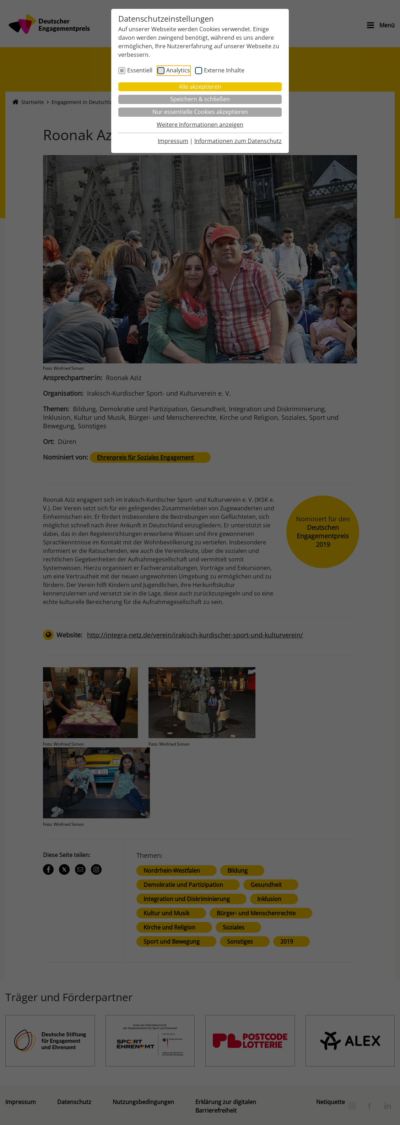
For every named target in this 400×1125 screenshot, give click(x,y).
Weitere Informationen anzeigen (200, 124)
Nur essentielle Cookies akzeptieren (200, 112)
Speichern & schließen (200, 99)
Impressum (173, 141)
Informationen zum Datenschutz (238, 141)
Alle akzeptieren (200, 86)
